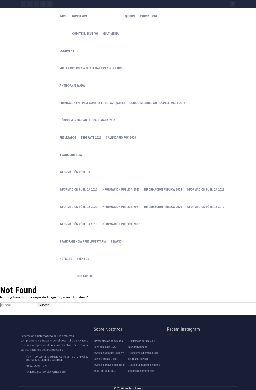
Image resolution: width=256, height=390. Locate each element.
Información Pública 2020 (163, 207)
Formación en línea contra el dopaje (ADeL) (92, 103)
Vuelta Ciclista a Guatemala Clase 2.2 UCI (90, 68)
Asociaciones (149, 16)
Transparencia (70, 155)
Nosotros (79, 16)
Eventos (83, 259)
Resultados (67, 137)
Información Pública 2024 (163, 189)
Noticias (65, 259)
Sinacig (116, 241)
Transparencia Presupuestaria (82, 241)
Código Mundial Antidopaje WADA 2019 (87, 120)
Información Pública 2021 (121, 207)
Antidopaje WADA (72, 85)
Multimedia (111, 33)
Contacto (84, 276)
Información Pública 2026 (78, 189)
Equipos (129, 16)
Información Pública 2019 (205, 207)
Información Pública (74, 172)
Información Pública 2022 (78, 207)
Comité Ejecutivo (85, 33)
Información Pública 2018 (78, 224)
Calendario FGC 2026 (121, 137)
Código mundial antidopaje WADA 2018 (157, 103)
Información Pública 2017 (121, 224)
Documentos (68, 51)
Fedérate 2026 (91, 137)
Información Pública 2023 (205, 189)
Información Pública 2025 (121, 189)
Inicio (63, 16)
